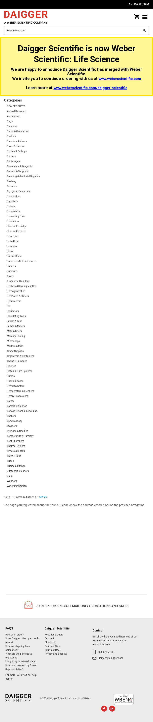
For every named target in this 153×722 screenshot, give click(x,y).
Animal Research (16, 111)
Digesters (12, 201)
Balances (12, 126)
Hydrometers (14, 301)
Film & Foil (12, 241)
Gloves (11, 276)
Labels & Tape (14, 321)
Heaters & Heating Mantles (21, 286)
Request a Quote (54, 634)
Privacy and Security (56, 654)
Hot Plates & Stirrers (18, 296)
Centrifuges (13, 161)
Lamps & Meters (16, 326)
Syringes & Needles (17, 431)
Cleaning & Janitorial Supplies (23, 176)
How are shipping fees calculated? (17, 648)
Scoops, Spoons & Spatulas (22, 411)
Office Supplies (15, 351)
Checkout (50, 642)
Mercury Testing (16, 336)
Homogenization (16, 291)
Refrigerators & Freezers (20, 391)
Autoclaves (13, 116)
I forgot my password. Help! (20, 661)
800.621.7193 (106, 652)
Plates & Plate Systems (19, 371)
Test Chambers (15, 441)
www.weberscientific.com (120, 79)
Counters (12, 186)
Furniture (12, 271)
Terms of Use (52, 650)
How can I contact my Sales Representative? (20, 667)
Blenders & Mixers (17, 141)
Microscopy (13, 341)
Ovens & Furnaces (17, 361)
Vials (10, 476)
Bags (10, 121)
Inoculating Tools (16, 316)
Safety (10, 401)
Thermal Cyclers (16, 446)
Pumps (11, 376)
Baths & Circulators (17, 131)
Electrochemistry (16, 226)
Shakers (11, 416)
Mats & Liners (14, 331)
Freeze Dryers (15, 256)
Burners (11, 156)
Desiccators (14, 196)
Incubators (13, 311)
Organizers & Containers (20, 356)
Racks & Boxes (15, 381)
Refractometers (16, 386)
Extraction (12, 236)
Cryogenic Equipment (19, 191)
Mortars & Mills (15, 346)
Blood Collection (16, 146)
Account (49, 638)
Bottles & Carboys (17, 151)
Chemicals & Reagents (19, 166)
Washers (12, 481)
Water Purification (17, 486)
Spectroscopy (14, 421)
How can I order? (14, 634)
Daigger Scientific (30, 17)
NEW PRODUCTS (16, 106)
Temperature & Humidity (20, 436)
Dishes (11, 206)
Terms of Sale (52, 646)
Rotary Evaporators (17, 396)
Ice (8, 306)
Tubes (10, 461)
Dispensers (13, 211)
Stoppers (12, 426)
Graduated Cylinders (18, 281)
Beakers (11, 136)
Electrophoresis (16, 231)
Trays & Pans (14, 456)
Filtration (12, 246)
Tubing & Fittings (16, 466)
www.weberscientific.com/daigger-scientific (90, 88)
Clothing (11, 181)
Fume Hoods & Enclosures (21, 261)
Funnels (11, 266)
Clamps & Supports (17, 171)
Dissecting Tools (16, 216)
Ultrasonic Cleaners (18, 471)
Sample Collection (17, 406)
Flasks (10, 251)
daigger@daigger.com (110, 658)
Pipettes (11, 366)
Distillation (13, 221)
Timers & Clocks (16, 451)
